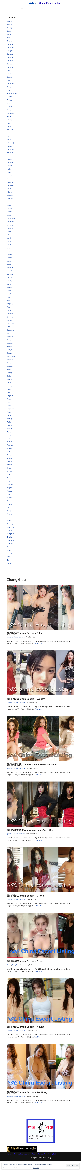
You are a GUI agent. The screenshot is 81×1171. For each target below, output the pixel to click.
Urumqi (9, 422)
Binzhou (9, 41)
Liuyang (9, 245)
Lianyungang (11, 221)
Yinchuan (10, 505)
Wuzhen (9, 449)
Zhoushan (10, 555)
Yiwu (8, 515)
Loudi (8, 251)
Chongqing (10, 64)
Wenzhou (10, 435)
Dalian (9, 71)
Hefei (8, 138)
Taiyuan (9, 395)
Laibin (9, 205)
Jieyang (9, 175)
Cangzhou (10, 44)
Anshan (9, 21)
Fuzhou (9, 108)
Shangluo (10, 345)
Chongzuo (10, 68)
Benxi (9, 38)
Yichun (9, 509)
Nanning (9, 285)
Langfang (10, 211)
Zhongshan (10, 549)
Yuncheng (10, 522)
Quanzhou (10, 328)
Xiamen (9, 455)
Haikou (9, 125)
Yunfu (9, 529)
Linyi (8, 238)
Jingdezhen (11, 188)
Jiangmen (10, 165)
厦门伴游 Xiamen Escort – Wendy (26, 708)
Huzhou (9, 161)
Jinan (8, 181)
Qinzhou (9, 325)
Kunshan (10, 201)
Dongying (10, 88)
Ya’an (9, 489)
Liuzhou (9, 248)
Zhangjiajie (10, 532)
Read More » (40, 652)
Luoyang (10, 258)
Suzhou (9, 385)
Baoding (9, 28)
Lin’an (9, 235)
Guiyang (9, 121)
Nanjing (9, 282)
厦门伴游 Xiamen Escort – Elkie (25, 642)
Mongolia (10, 275)
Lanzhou (10, 215)
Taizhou (9, 398)
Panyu (9, 305)
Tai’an (9, 388)
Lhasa (9, 218)
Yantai (9, 502)
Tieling (9, 412)
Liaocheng (10, 225)
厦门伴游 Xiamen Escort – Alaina (25, 1036)
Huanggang (11, 151)
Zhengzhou (10, 542)
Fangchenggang (12, 95)
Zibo (8, 565)
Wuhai (9, 439)
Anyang (9, 24)
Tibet (8, 408)
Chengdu (10, 61)
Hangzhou (10, 131)
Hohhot (9, 141)
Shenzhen (10, 358)
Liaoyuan (10, 231)
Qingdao (10, 315)
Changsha (10, 51)
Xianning (10, 465)
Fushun (9, 101)
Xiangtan (10, 462)
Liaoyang (10, 228)
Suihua (9, 375)
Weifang (9, 425)
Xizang (9, 485)
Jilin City (9, 178)
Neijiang (9, 292)
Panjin (9, 302)
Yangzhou (10, 499)
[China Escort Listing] (44, 3)
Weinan (9, 432)
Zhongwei (10, 552)
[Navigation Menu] (22, 8)
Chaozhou (10, 58)
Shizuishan (10, 365)
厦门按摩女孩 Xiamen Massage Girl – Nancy (32, 773)
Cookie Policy (36, 1168)
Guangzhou (11, 115)
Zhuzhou (10, 562)
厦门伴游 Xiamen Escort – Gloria (25, 905)
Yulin (8, 525)
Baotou (9, 31)
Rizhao (9, 332)
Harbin (9, 135)
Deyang (9, 78)
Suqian (9, 382)
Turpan (9, 418)
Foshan (9, 98)
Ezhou (9, 91)
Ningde (9, 298)
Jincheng (10, 185)
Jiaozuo (9, 168)
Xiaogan (9, 472)
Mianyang (10, 271)
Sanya (9, 338)
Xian (8, 458)
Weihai (9, 428)
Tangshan (10, 402)
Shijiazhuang (11, 362)
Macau (9, 265)
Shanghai (10, 342)
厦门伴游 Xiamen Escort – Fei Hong (27, 1102)
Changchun (11, 48)
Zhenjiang (10, 545)
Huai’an (9, 148)
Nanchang (10, 278)
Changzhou (11, 54)
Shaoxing (10, 348)
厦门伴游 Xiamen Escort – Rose (25, 971)
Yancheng (10, 492)
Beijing (9, 34)
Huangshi (10, 155)
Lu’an (8, 255)
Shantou (9, 352)
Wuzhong (10, 452)
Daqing (9, 74)
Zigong (9, 569)
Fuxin (8, 104)
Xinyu (9, 482)
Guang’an (10, 111)
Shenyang (10, 355)
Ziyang (9, 572)
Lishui (9, 241)
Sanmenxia (10, 335)
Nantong (10, 288)
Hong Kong (10, 145)
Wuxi (8, 445)
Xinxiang (10, 479)
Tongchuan (10, 415)
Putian (9, 312)
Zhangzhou (10, 535)
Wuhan (9, 442)
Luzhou (9, 261)
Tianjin (9, 405)
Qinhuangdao (11, 322)
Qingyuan (10, 318)
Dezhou (9, 81)
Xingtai (9, 475)
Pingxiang (10, 308)
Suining (9, 378)
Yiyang (9, 519)
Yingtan (9, 512)
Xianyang (10, 469)
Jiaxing (9, 171)
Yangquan (10, 495)
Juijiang (9, 195)
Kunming (10, 198)
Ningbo (9, 295)
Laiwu (9, 208)
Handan (9, 128)
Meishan (9, 268)
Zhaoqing (10, 539)
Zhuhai (9, 559)
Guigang (10, 118)
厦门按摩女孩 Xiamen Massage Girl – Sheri (31, 839)
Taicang (9, 392)
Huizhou (9, 158)
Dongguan (10, 84)
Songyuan (10, 372)
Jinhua (9, 191)
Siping (9, 368)
